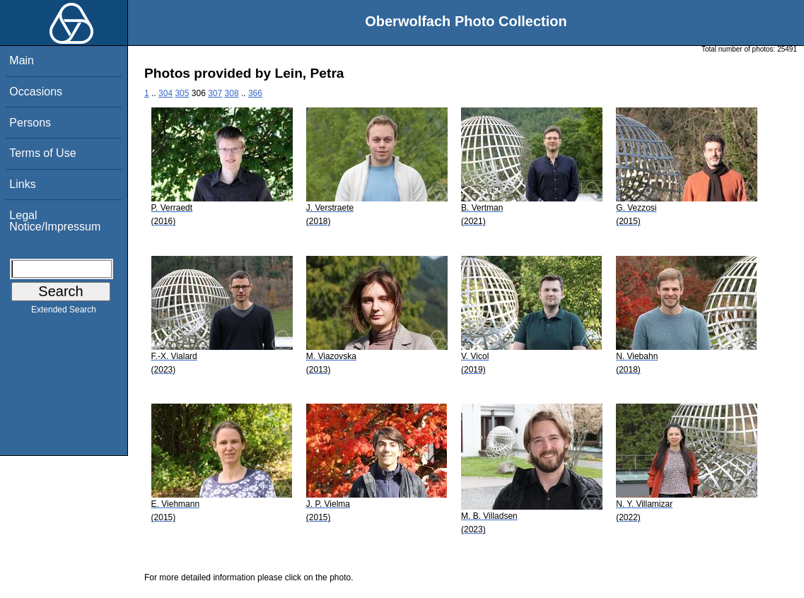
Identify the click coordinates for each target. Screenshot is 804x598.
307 (215, 93)
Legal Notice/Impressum (54, 221)
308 (232, 93)
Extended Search (63, 312)
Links (22, 184)
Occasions (35, 92)
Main (21, 60)
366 (255, 93)
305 (182, 93)
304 (165, 93)
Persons (30, 123)
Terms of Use (42, 153)
